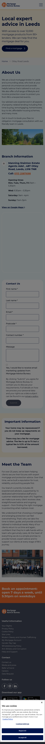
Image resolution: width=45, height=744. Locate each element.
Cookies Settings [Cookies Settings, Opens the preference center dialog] (22, 724)
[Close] (41, 702)
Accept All (22, 737)
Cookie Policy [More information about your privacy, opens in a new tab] (7, 719)
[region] (22, 721)
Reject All (22, 731)
